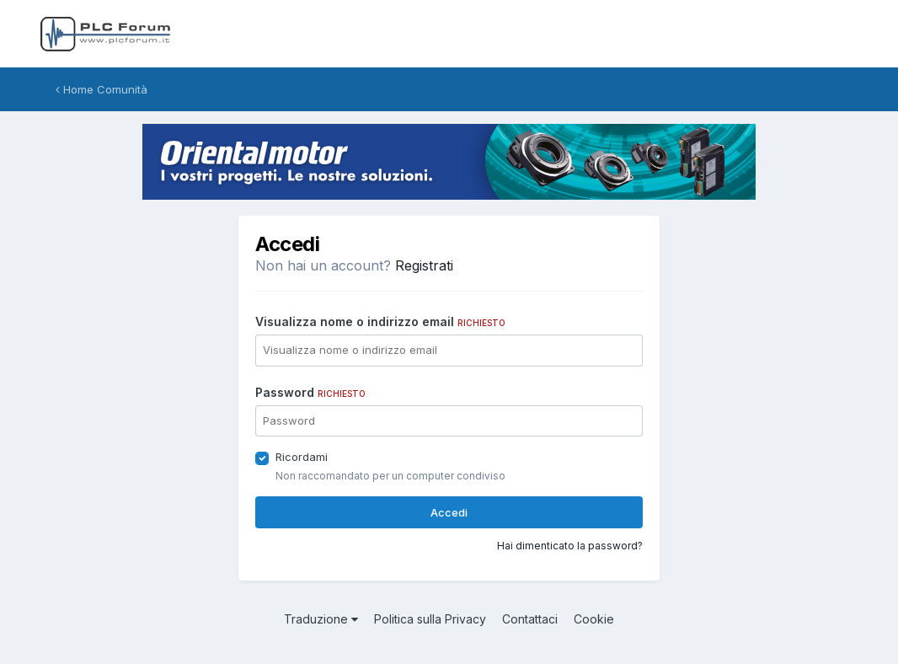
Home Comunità (101, 89)
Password (310, 392)
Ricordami (301, 456)
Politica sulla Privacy (430, 619)
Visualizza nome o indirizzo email (380, 321)
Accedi (449, 512)
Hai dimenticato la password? (570, 545)
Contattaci (530, 619)
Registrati (424, 265)
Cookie (594, 619)
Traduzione (321, 619)
